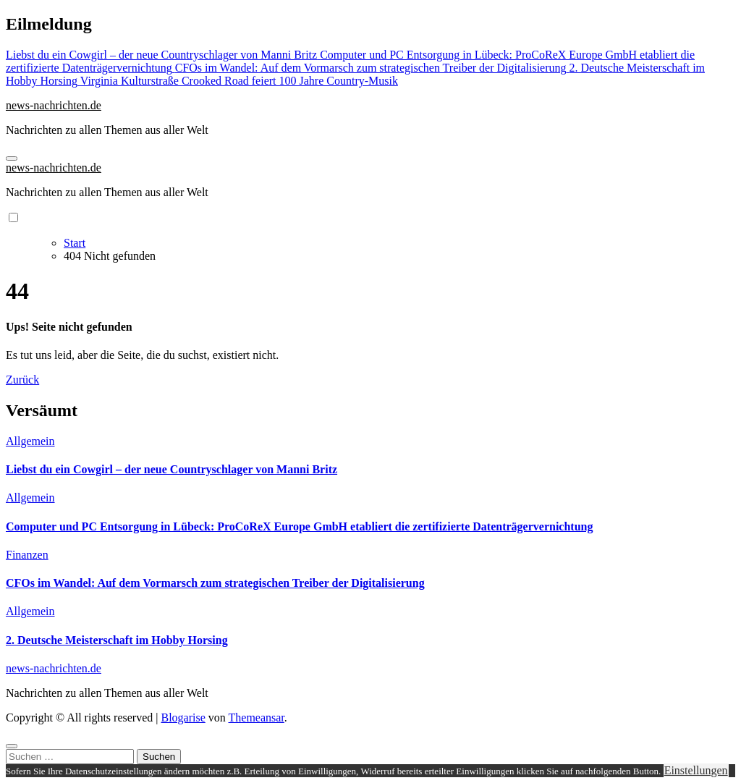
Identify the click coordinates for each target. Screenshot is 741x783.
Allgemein (30, 441)
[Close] (11, 746)
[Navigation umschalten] (11, 158)
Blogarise (183, 717)
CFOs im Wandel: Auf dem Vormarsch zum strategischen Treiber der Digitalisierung (215, 583)
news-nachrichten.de (53, 105)
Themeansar (256, 717)
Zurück (22, 379)
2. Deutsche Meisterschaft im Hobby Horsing (117, 640)
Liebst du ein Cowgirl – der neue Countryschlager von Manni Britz (171, 469)
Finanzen (27, 555)
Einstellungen (696, 770)
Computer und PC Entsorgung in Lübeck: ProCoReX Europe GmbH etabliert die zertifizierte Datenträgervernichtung (299, 526)
